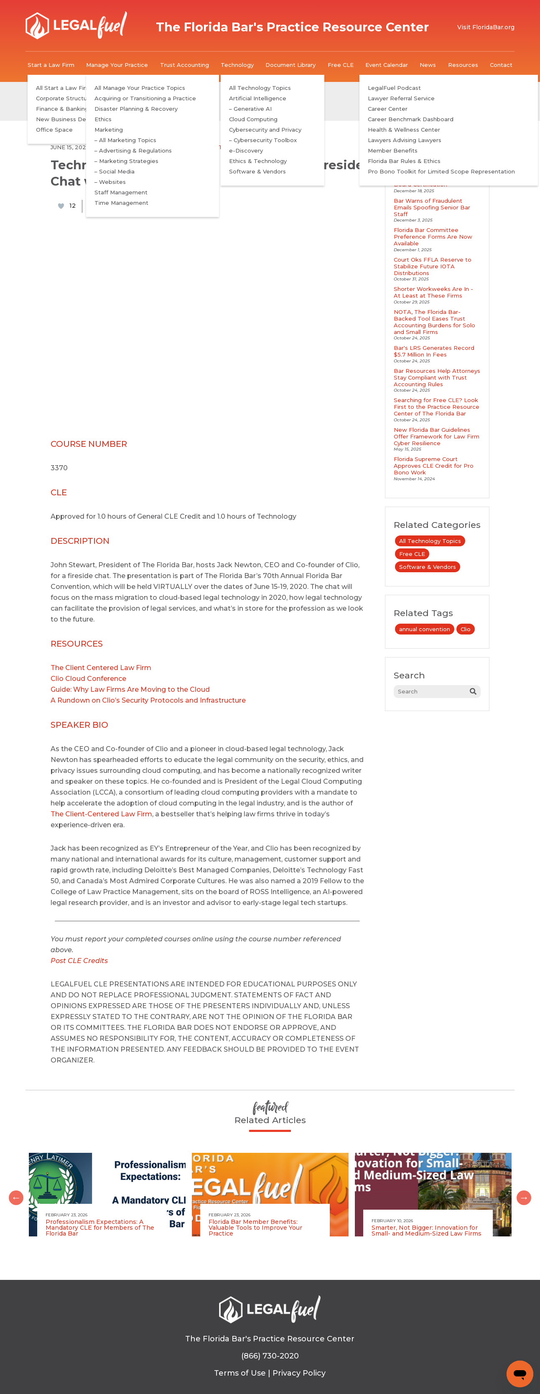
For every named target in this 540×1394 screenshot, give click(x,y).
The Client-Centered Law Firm (101, 814)
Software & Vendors (242, 147)
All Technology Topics (134, 147)
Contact (501, 64)
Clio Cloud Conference (88, 679)
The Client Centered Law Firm (101, 668)
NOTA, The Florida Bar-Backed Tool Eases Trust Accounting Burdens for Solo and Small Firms (434, 321)
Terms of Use (240, 1373)
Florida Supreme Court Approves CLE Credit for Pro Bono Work (434, 466)
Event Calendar (386, 64)
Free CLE (341, 64)
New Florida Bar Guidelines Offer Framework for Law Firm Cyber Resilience (436, 436)
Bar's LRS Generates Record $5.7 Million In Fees (434, 351)
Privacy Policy (299, 1373)
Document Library (290, 64)
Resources (463, 64)
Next (521, 1194)
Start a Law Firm (51, 64)
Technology (237, 64)
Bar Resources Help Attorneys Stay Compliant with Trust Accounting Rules (437, 377)
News (428, 64)
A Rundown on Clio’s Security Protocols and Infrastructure (148, 700)
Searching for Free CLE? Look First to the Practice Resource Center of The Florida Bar (436, 407)
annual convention (424, 629)
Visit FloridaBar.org (486, 27)
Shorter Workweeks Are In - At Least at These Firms (433, 292)
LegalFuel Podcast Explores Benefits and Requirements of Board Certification (436, 178)
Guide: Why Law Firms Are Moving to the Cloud (130, 689)
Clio (466, 629)
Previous (13, 1194)
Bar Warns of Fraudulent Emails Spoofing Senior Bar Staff (432, 207)
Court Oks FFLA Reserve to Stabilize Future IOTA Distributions (432, 266)
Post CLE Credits (79, 961)
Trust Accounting (184, 64)
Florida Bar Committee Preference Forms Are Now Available (433, 237)
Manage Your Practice (117, 64)
